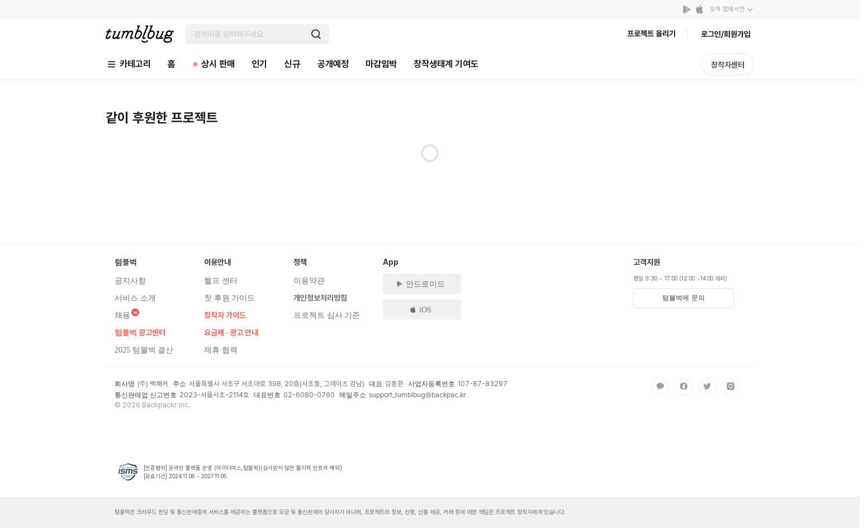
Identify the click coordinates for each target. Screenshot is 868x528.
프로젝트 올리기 (651, 33)
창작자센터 (727, 64)
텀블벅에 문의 (683, 298)
